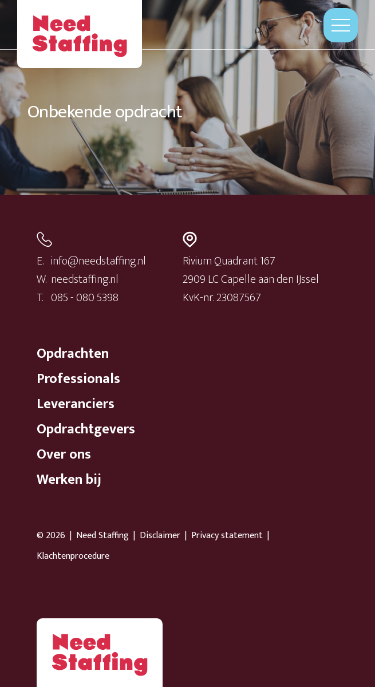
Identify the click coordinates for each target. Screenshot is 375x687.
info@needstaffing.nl (98, 261)
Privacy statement (227, 536)
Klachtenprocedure (73, 556)
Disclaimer (160, 536)
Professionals (78, 379)
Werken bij (69, 479)
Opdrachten (73, 353)
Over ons (64, 454)
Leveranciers (76, 404)
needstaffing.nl (85, 279)
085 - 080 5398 (85, 297)
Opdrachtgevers (86, 429)
